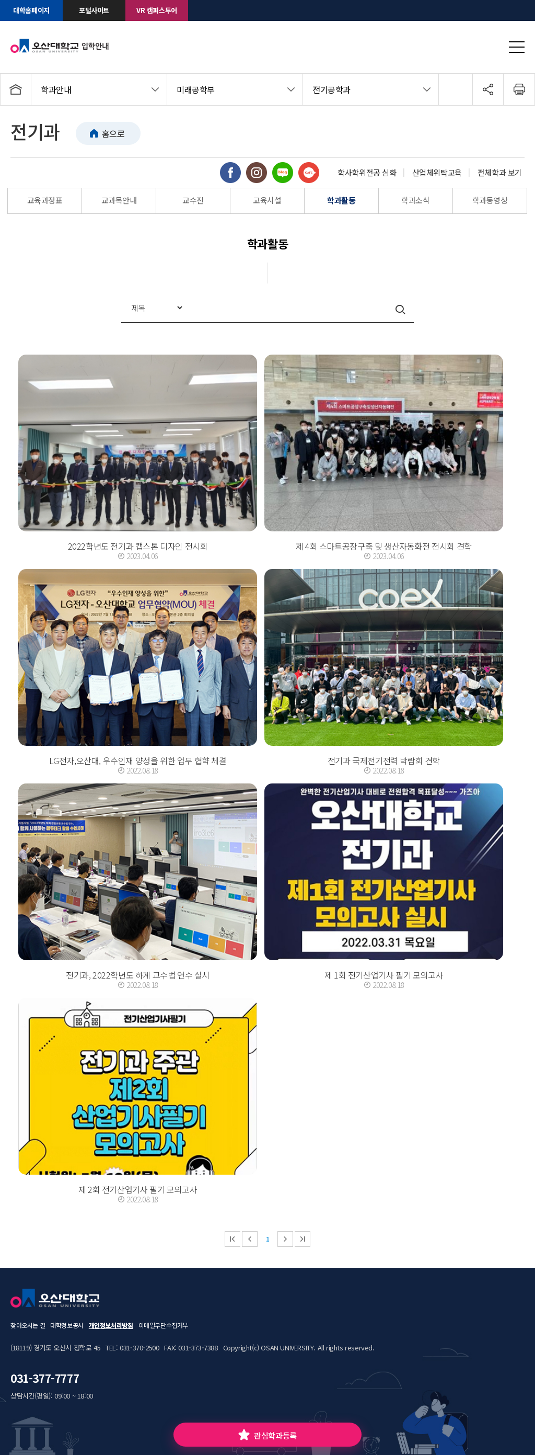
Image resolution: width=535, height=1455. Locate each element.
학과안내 (56, 89)
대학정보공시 (67, 1325)
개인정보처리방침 (111, 1325)
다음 (285, 1239)
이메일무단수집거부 (163, 1325)
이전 (250, 1239)
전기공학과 (331, 89)
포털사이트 (94, 10)
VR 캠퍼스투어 (156, 10)
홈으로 (113, 133)
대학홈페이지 (31, 10)
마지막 (302, 1239)
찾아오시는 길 (27, 1325)
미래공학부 (196, 89)
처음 (232, 1239)
